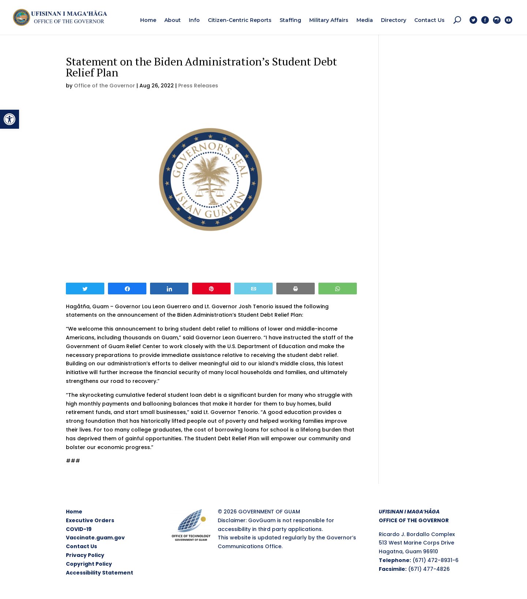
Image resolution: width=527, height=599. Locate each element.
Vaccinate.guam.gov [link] (95, 537)
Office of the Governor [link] (104, 85)
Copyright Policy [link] (89, 564)
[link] (9, 119)
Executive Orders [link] (90, 520)
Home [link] (74, 511)
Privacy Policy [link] (85, 555)
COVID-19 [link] (78, 529)
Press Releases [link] (198, 85)
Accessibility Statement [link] (99, 572)
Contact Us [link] (81, 546)
